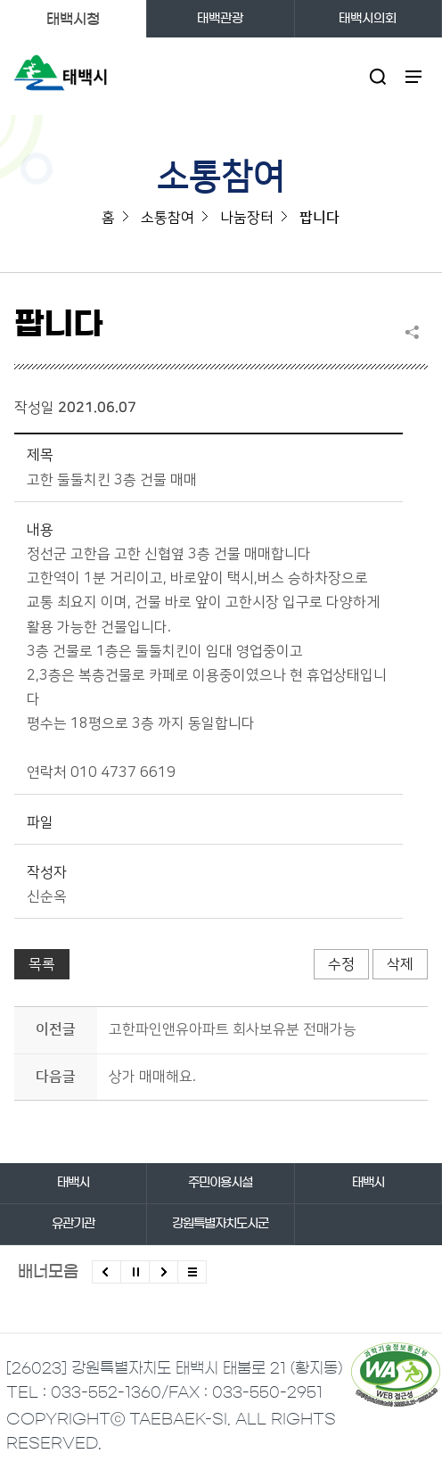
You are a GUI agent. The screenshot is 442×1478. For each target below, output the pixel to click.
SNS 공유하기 (416, 331)
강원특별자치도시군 (220, 1224)
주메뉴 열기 (413, 76)
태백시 (73, 1183)
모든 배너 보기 (192, 1272)
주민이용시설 (220, 1183)
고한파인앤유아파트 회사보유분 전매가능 (232, 1029)
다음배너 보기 (163, 1272)
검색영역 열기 (377, 76)
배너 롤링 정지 (135, 1272)
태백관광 (220, 18)
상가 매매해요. (152, 1077)
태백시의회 (368, 18)
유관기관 (73, 1224)
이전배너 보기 (106, 1272)
